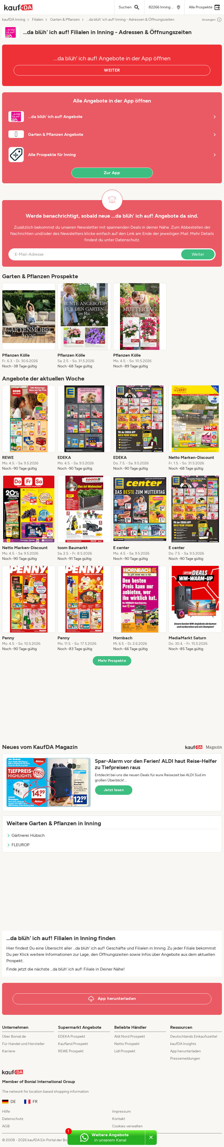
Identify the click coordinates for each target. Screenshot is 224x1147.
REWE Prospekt (71, 1051)
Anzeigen (212, 19)
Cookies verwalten (127, 1126)
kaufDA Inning (13, 20)
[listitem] (28, 326)
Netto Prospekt (126, 1044)
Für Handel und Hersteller (23, 1044)
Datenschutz (127, 239)
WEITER (112, 70)
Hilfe (6, 1111)
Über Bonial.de (14, 1036)
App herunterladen (185, 1051)
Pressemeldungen (185, 1058)
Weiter (198, 254)
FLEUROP (18, 844)
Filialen (37, 20)
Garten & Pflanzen (65, 20)
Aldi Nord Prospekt (129, 1036)
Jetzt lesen (114, 790)
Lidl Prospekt (124, 1051)
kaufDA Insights (183, 1044)
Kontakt (118, 1119)
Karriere (8, 1051)
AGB (6, 1126)
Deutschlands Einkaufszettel (193, 1036)
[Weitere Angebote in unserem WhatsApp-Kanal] (106, 1137)
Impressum (121, 1111)
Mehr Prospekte (112, 660)
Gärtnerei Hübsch (26, 835)
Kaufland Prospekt (73, 1044)
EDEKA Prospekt (71, 1036)
